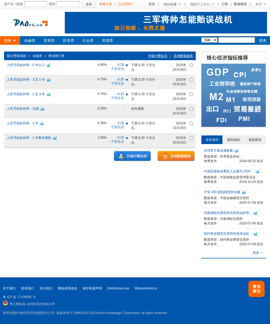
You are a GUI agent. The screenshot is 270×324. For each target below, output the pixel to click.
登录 (89, 4)
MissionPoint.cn (146, 288)
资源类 (107, 40)
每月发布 (210, 202)
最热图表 (255, 140)
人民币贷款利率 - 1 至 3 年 (26, 94)
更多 (258, 253)
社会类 (88, 40)
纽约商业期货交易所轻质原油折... (228, 234)
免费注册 (105, 4)
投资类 (68, 40)
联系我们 (27, 288)
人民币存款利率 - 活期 (23, 109)
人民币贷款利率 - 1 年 (22, 123)
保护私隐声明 (92, 288)
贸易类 (49, 40)
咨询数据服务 (183, 56)
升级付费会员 (157, 56)
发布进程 (211, 140)
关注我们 (45, 288)
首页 (151, 4)
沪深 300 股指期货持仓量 (222, 192)
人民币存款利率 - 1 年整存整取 (29, 138)
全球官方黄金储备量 (218, 150)
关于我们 (9, 288)
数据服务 (240, 4)
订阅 (224, 4)
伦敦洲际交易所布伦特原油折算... (228, 213)
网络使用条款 (67, 288)
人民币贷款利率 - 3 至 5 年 (26, 79)
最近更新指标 (16, 56)
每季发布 (210, 161)
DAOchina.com (118, 288)
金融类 (29, 40)
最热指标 (233, 140)
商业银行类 (56, 56)
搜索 (262, 40)
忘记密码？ (126, 4)
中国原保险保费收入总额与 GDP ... (229, 171)
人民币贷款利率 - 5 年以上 (26, 65)
